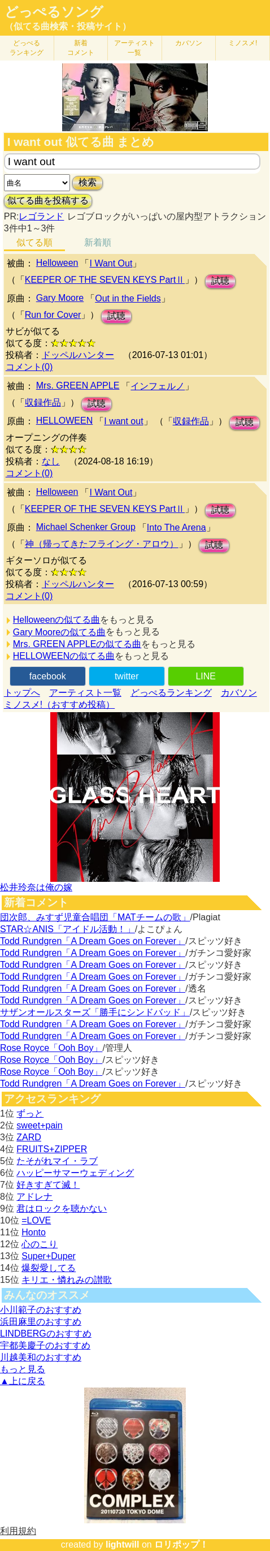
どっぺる (26, 48)
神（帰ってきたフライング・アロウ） (101, 544)
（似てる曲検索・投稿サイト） (68, 26)
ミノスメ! (242, 43)
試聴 (220, 281)
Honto (33, 1232)
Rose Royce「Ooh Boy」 (51, 1048)
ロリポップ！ (181, 1544)
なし (51, 461)
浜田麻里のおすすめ (40, 1321)
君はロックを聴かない (61, 1208)
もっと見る (22, 1369)
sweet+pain (39, 1125)
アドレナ (34, 1196)
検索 (88, 182)
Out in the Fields (128, 298)
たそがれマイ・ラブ (57, 1161)
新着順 (97, 242)
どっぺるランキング (171, 692)
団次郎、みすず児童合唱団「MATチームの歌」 (95, 917)
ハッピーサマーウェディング (75, 1173)
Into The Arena (176, 527)
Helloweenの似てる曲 (57, 619)
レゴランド (41, 216)
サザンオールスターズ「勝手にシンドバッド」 (95, 1012)
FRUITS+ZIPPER (51, 1149)
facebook (47, 676)
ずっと (29, 1113)
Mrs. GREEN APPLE (78, 385)
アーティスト (134, 48)
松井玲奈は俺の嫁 (36, 887)
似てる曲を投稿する (48, 200)
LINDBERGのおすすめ (46, 1333)
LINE (205, 676)
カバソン (188, 43)
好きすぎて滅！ (48, 1185)
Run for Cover (53, 315)
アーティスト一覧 (85, 692)
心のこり (39, 1244)
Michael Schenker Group (86, 527)
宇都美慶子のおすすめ (45, 1345)
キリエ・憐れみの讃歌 (66, 1280)
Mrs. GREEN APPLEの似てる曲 (77, 644)
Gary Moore (60, 298)
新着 (80, 48)
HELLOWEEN (64, 420)
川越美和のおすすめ (40, 1357)
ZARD (28, 1137)
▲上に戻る (22, 1381)
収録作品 (43, 402)
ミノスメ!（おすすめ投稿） (59, 704)
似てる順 (34, 242)
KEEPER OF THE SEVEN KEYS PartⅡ (105, 280)
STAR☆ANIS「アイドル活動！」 (67, 929)
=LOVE (36, 1220)
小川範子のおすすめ (40, 1310)
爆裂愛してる (48, 1268)
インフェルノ (157, 386)
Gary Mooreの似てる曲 (59, 632)
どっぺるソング (54, 12)
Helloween (57, 263)
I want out (123, 421)
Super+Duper (48, 1256)
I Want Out (110, 263)
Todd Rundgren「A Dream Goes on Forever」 (92, 941)
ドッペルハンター (78, 355)
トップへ (22, 692)
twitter (127, 676)
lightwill (123, 1544)
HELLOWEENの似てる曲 (64, 656)
